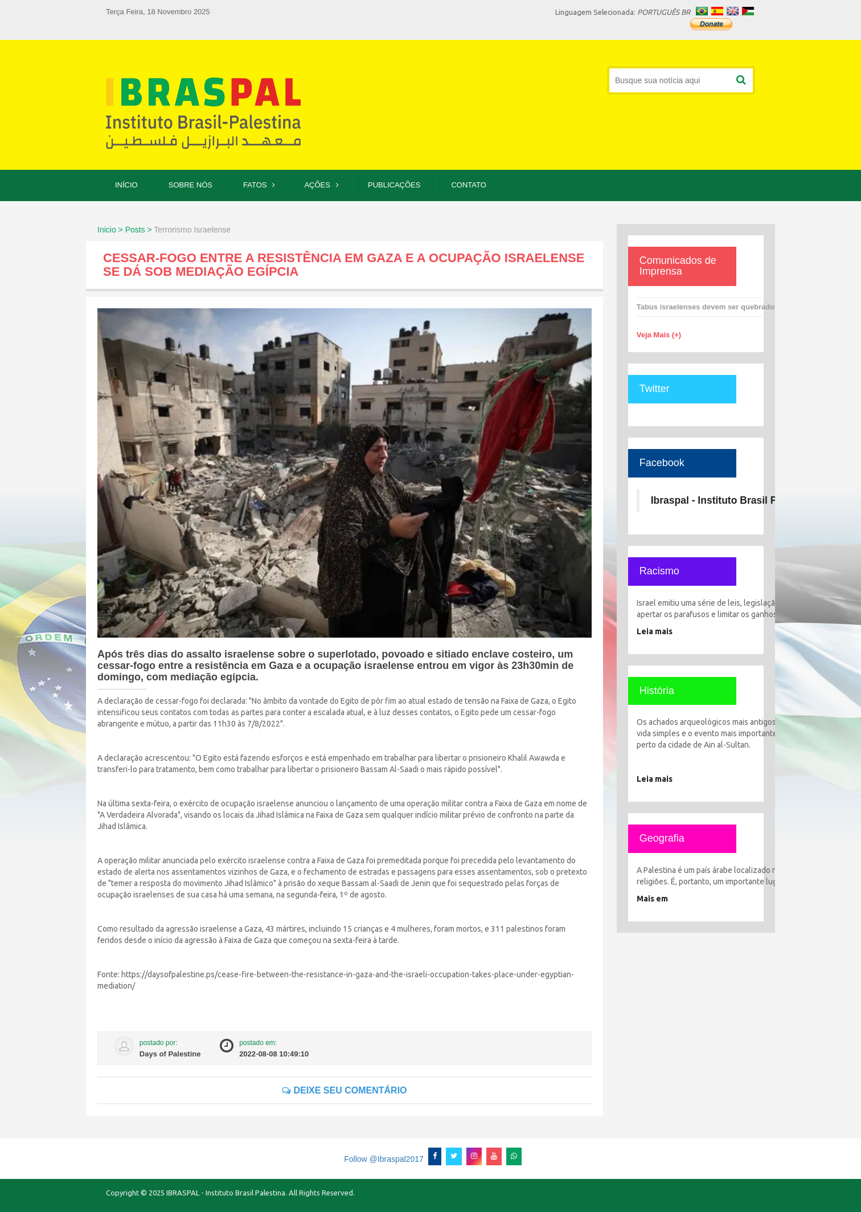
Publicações (394, 185)
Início (126, 185)
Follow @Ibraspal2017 (384, 1159)
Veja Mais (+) (659, 334)
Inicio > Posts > (124, 229)
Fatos (254, 185)
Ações (317, 185)
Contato (468, 185)
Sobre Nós (190, 185)
